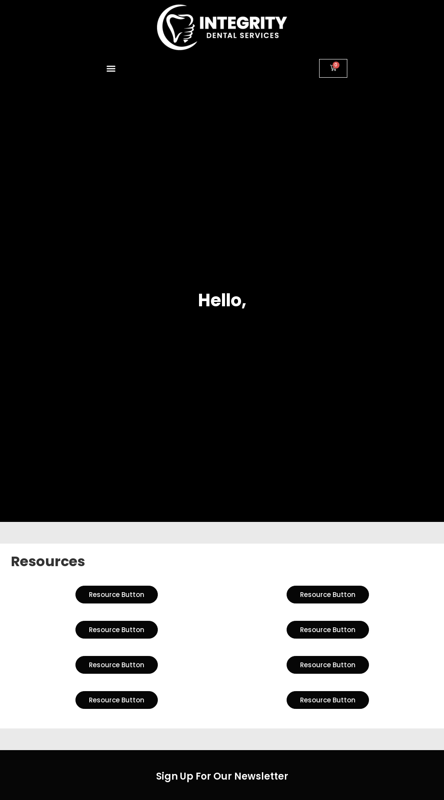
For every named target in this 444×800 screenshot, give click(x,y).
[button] (111, 68)
